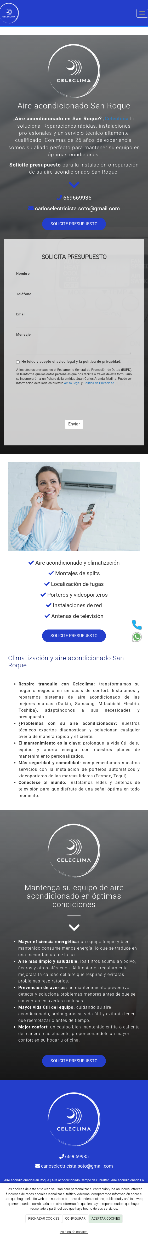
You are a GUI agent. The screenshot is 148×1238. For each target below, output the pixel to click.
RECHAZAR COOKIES (43, 1218)
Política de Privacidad (98, 383)
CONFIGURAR (75, 1218)
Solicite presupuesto (35, 165)
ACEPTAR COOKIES (106, 1218)
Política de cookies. (74, 1232)
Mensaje (23, 334)
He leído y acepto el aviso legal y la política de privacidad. (69, 362)
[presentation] (56, 400)
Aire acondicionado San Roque (26, 1180)
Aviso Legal (72, 383)
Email (21, 314)
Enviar (74, 424)
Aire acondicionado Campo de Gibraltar (80, 1180)
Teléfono (23, 294)
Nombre (23, 273)
